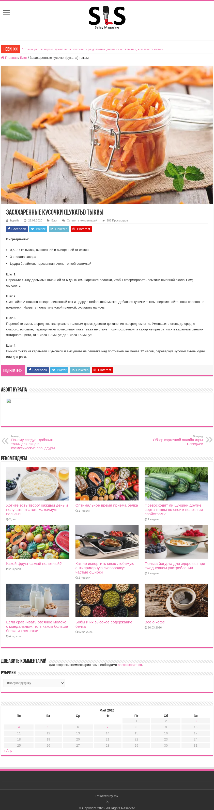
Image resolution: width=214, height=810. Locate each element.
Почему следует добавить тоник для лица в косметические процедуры (37, 442)
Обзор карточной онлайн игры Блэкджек (177, 440)
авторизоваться (130, 665)
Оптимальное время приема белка (106, 505)
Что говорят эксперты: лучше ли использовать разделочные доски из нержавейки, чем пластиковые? (92, 49)
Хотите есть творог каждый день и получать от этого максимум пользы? (37, 509)
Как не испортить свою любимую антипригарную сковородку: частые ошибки (104, 567)
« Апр (8, 750)
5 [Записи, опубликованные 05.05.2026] (48, 727)
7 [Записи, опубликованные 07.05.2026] (108, 727)
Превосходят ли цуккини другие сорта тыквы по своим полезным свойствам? (174, 509)
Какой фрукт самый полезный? (34, 563)
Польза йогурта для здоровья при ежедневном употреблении (175, 565)
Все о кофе (155, 622)
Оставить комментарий (82, 220)
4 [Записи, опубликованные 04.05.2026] (19, 727)
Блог (23, 58)
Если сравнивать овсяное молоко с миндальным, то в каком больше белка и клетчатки (37, 626)
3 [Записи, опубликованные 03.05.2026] (195, 721)
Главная (9, 58)
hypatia (14, 220)
